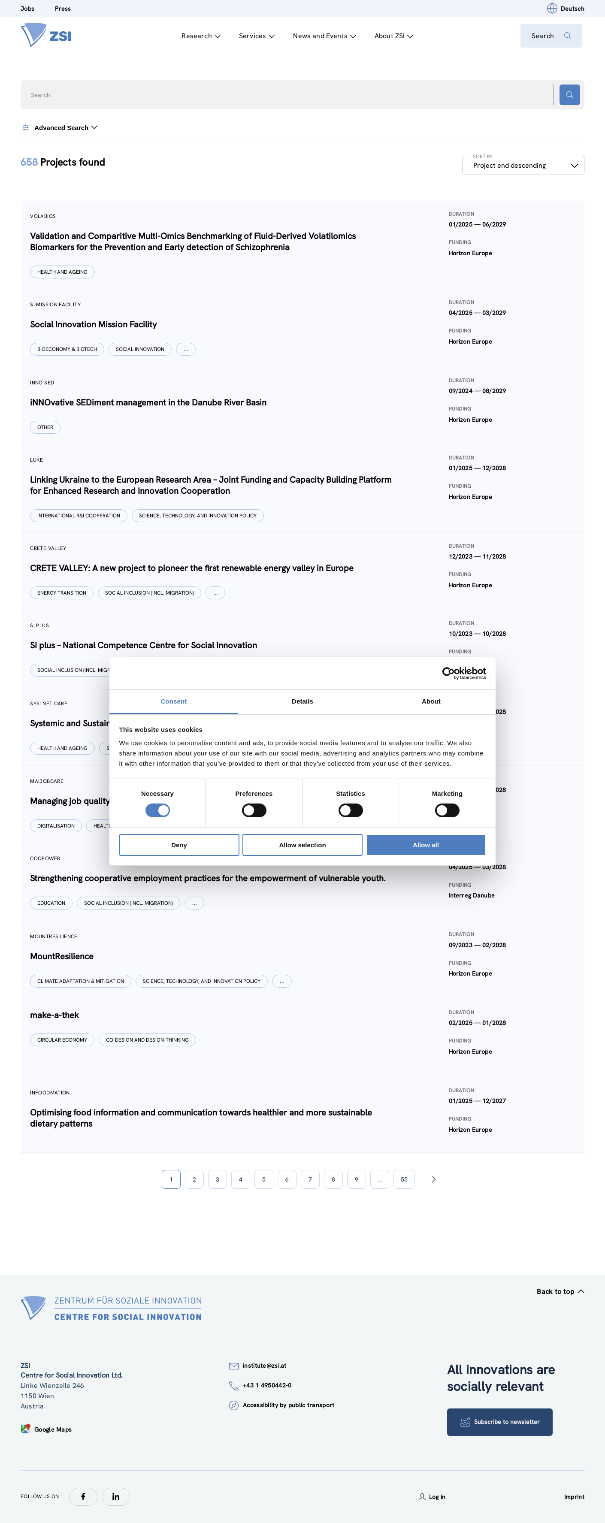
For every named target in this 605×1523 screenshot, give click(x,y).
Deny (179, 845)
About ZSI (391, 35)
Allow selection (302, 845)
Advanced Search (60, 127)
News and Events (322, 35)
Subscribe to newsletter (501, 1422)
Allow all (426, 845)
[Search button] (570, 95)
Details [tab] (302, 701)
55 (404, 1179)
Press (63, 8)
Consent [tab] (174, 701)
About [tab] (431, 701)
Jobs (27, 8)
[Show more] (187, 349)
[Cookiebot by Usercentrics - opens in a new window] (448, 673)
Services (254, 35)
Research (199, 35)
